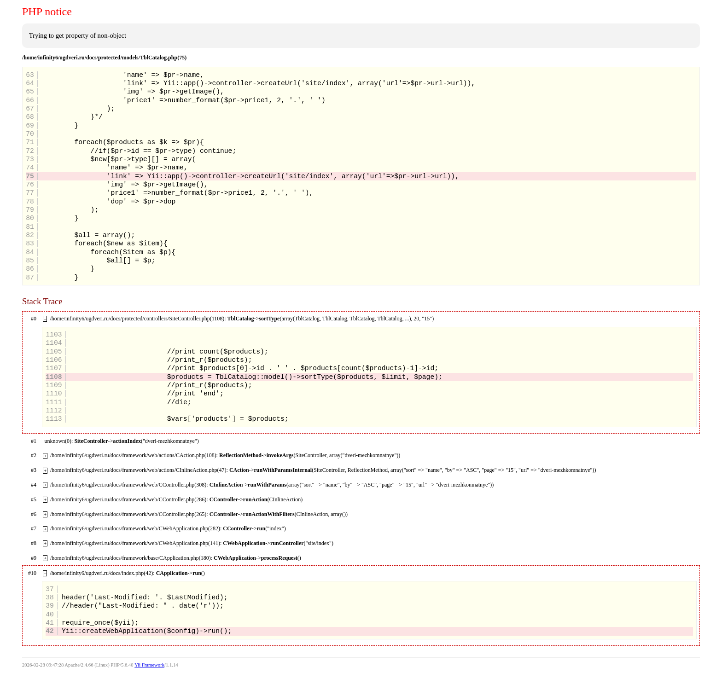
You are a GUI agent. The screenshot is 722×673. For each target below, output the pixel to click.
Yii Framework (149, 664)
